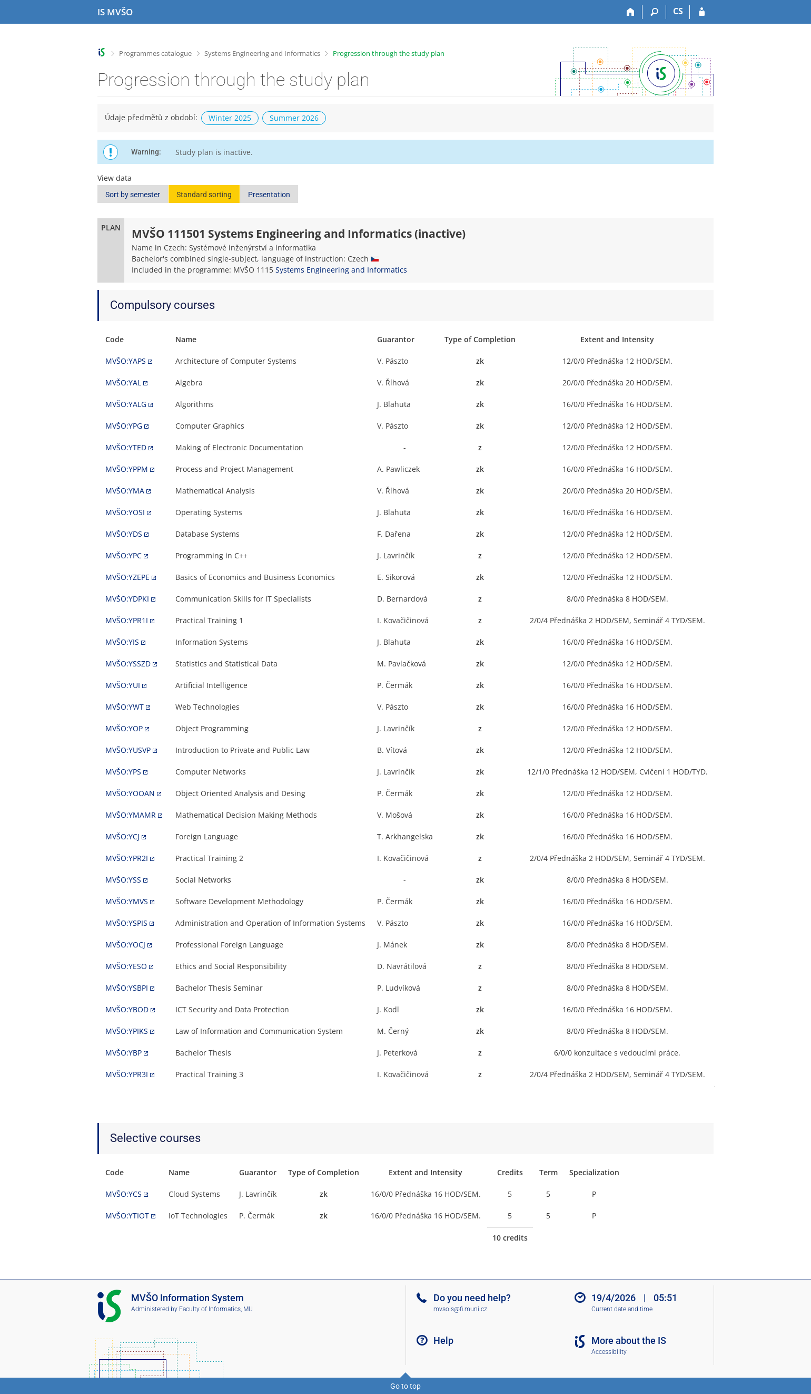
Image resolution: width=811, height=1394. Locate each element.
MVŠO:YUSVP (128, 750)
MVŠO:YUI (122, 685)
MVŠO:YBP (123, 1053)
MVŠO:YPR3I (126, 1074)
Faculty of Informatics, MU (216, 1309)
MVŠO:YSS (123, 880)
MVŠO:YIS (122, 642)
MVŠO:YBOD (127, 1009)
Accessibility (609, 1352)
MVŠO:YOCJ (125, 945)
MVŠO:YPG (123, 426)
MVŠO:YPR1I (126, 620)
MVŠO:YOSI (125, 512)
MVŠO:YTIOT (127, 1216)
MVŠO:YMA (124, 491)
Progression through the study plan (388, 53)
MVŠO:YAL (123, 382)
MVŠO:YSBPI (126, 988)
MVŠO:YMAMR (130, 815)
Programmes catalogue (155, 53)
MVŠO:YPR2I (126, 858)
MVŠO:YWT (124, 707)
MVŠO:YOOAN (130, 793)
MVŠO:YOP (124, 728)
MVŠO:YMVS (126, 901)
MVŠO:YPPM (126, 469)
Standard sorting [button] (204, 194)
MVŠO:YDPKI (127, 599)
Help (443, 1340)
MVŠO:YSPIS (126, 923)
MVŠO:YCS (123, 1194)
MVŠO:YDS (123, 534)
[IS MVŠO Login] (702, 12)
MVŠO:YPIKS (126, 1031)
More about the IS (628, 1340)
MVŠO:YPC (123, 555)
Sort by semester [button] (132, 194)
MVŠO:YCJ (122, 836)
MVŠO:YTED (125, 447)
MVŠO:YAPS (125, 361)
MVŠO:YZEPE (127, 577)
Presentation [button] (269, 194)
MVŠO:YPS (123, 772)
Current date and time (621, 1309)
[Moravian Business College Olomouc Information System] (115, 12)
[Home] (630, 12)
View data (114, 178)
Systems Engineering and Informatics (262, 53)
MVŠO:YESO (126, 966)
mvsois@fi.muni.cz (460, 1309)
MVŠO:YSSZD (128, 664)
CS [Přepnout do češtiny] (678, 11)
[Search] (654, 12)
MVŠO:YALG (125, 404)
